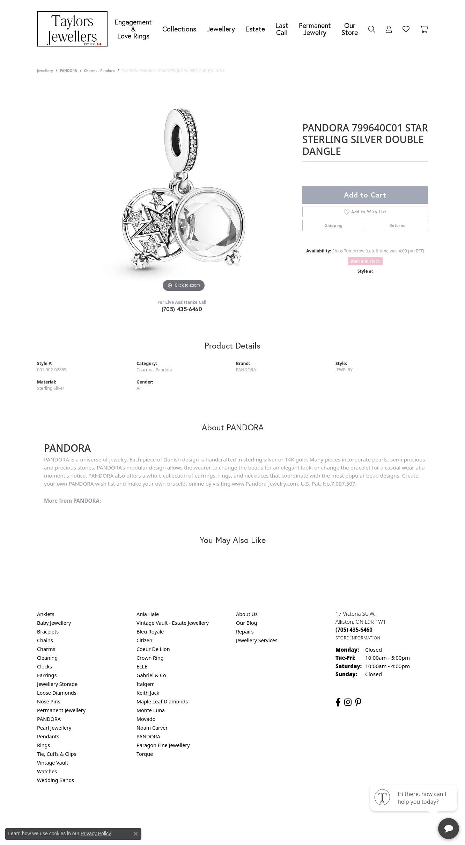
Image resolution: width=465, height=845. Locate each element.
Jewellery (221, 29)
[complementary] (414, 806)
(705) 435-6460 (182, 309)
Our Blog (246, 623)
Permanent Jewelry (315, 29)
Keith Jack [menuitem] (147, 692)
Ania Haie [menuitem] (147, 614)
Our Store (349, 29)
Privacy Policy (198, 808)
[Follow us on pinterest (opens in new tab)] (358, 702)
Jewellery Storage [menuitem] (57, 684)
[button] (371, 29)
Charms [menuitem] (46, 649)
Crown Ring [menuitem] (150, 657)
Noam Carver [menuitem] (152, 727)
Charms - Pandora (99, 70)
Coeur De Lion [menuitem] (153, 649)
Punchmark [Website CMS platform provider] (245, 831)
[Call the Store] (353, 629)
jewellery (45, 70)
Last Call (281, 29)
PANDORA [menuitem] (49, 719)
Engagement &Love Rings (133, 29)
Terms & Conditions (240, 808)
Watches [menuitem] (47, 771)
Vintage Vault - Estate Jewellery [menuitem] (172, 623)
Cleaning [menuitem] (47, 657)
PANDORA (68, 70)
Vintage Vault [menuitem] (52, 762)
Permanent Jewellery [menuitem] (61, 710)
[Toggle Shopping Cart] (424, 29)
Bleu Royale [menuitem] (150, 631)
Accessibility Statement (291, 808)
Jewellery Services (257, 640)
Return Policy (163, 808)
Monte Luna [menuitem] (150, 710)
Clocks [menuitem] (44, 666)
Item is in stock (365, 261)
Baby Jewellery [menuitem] (54, 623)
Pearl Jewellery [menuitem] (54, 727)
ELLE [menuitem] (141, 666)
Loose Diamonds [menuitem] (56, 692)
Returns (398, 225)
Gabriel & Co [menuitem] (151, 675)
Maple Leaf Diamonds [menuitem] (162, 701)
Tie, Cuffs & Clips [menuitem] (56, 754)
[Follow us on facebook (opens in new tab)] (338, 702)
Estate (255, 29)
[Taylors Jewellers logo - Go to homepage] (74, 28)
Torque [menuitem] (144, 754)
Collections (179, 29)
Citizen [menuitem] (144, 640)
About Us (247, 614)
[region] (183, 189)
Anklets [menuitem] (45, 614)
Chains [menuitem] (45, 640)
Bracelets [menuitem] (48, 631)
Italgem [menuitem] (145, 684)
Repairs (245, 631)
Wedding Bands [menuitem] (55, 780)
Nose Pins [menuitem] (48, 701)
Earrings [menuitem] (47, 675)
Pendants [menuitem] (48, 736)
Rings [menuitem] (43, 745)
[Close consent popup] (136, 834)
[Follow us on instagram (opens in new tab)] (348, 702)
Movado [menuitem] (145, 719)
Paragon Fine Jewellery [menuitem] (163, 745)
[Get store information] (358, 638)
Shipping (334, 225)
